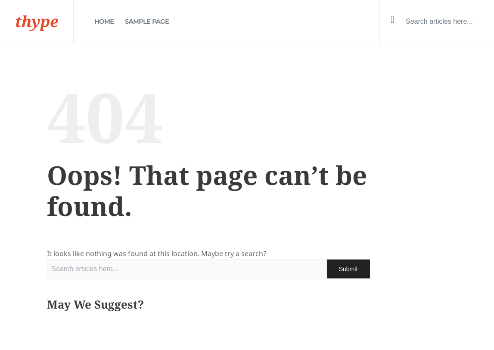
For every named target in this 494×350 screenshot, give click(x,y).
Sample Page (147, 21)
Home (104, 21)
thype (36, 21)
